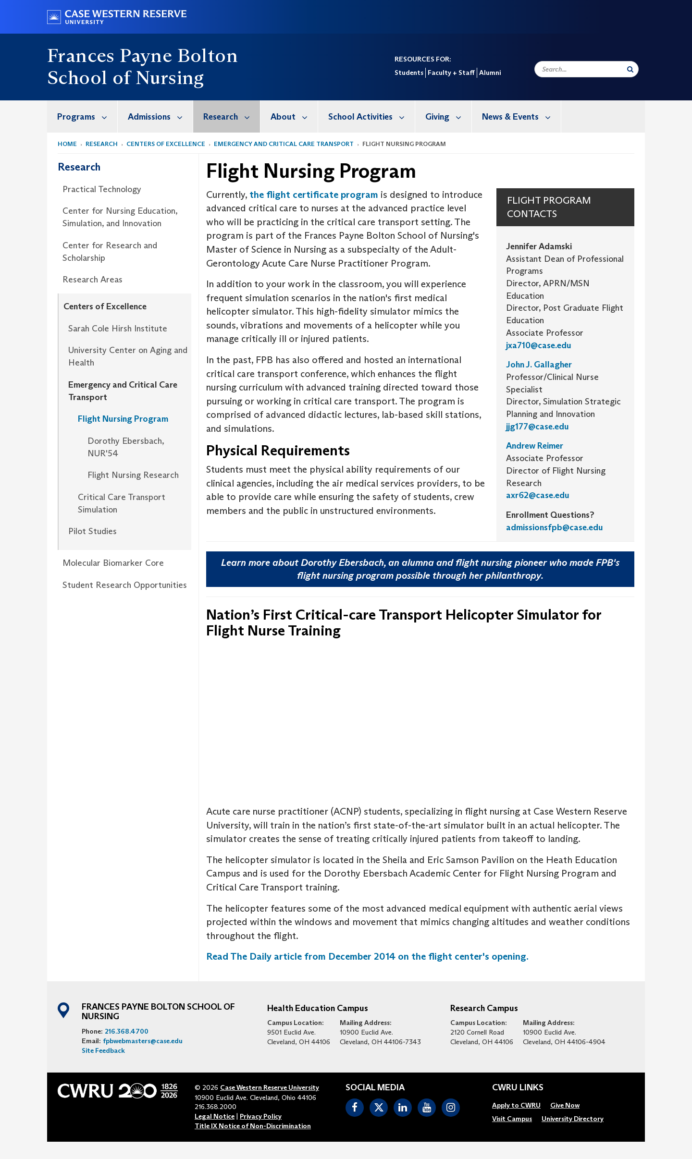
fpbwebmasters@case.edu (143, 1041)
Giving (448, 116)
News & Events (521, 116)
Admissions (160, 116)
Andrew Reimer (534, 445)
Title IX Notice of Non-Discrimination (253, 1126)
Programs (87, 116)
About (294, 116)
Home (67, 143)
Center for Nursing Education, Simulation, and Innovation (119, 217)
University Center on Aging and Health (127, 356)
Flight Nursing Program (123, 419)
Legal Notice (215, 1116)
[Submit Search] (630, 69)
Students (409, 72)
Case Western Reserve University (269, 1087)
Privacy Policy (261, 1116)
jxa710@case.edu (538, 345)
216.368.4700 (126, 1031)
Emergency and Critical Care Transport (284, 143)
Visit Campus (512, 1118)
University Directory (573, 1118)
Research (231, 116)
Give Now (565, 1105)
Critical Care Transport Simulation (121, 503)
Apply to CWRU (516, 1105)
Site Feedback (103, 1050)
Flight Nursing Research (133, 475)
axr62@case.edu (537, 495)
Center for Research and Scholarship (109, 251)
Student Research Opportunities (124, 585)
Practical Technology (101, 189)
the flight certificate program (313, 194)
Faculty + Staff (451, 72)
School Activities (371, 116)
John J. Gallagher (539, 364)
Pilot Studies (92, 531)
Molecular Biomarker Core (113, 563)
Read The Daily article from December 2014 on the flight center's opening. (367, 956)
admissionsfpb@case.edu (554, 527)
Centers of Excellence (165, 143)
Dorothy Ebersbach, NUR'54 (125, 447)
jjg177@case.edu (537, 426)
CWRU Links (518, 1088)
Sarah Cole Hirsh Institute (117, 328)
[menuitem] (82, 116)
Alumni (490, 72)
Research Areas (92, 279)
